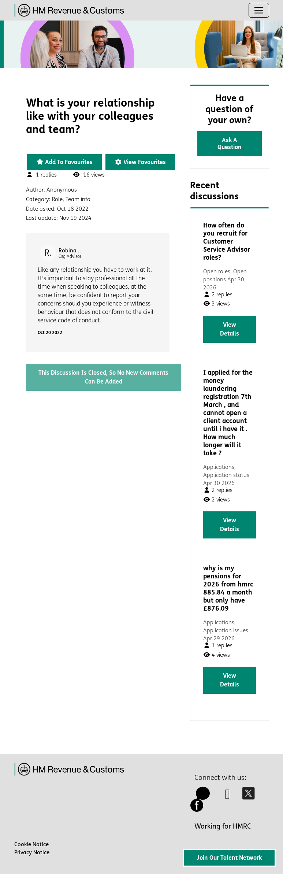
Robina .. (70, 250)
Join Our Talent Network (229, 857)
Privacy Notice (31, 852)
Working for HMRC (222, 826)
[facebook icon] (198, 809)
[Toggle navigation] (259, 10)
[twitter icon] (250, 797)
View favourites (140, 162)
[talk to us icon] (203, 797)
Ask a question (229, 144)
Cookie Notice (31, 844)
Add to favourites (64, 162)
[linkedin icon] (228, 797)
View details (229, 329)
